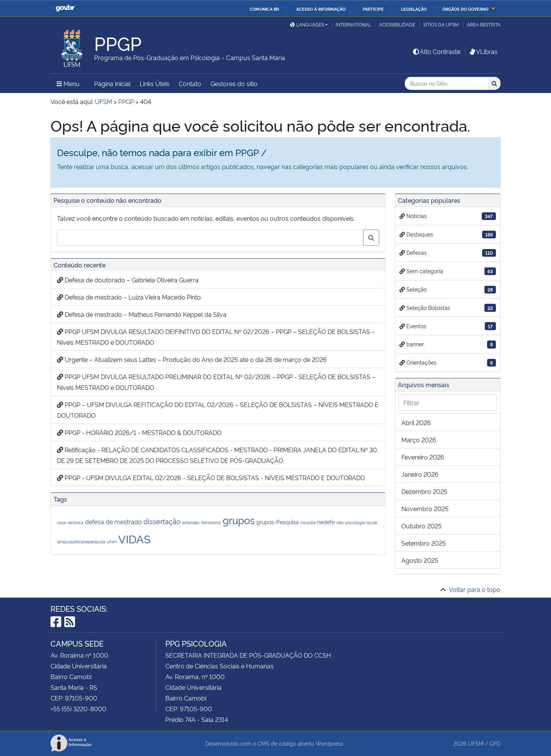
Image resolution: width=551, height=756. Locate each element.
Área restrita (483, 24)
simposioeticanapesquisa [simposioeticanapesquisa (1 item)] (81, 541)
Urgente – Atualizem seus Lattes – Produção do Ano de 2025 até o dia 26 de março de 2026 (192, 359)
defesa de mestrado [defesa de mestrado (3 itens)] (113, 521)
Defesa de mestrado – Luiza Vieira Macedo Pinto (129, 297)
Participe (373, 9)
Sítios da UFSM (441, 24)
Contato (190, 83)
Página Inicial (112, 83)
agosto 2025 (419, 560)
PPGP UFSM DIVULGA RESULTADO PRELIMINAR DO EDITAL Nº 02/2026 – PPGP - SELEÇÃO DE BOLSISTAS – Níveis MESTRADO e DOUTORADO (216, 381)
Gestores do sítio (234, 83)
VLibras (482, 51)
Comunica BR (264, 9)
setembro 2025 (423, 543)
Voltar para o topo (470, 589)
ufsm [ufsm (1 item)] (112, 541)
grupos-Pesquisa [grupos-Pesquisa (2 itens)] (277, 521)
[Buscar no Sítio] (446, 83)
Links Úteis (155, 83)
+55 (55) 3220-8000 (78, 708)
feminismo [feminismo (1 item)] (211, 522)
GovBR (65, 8)
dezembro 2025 (424, 491)
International (353, 24)
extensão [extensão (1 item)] (191, 522)
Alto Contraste (436, 51)
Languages (307, 24)
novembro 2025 (424, 508)
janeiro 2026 (420, 474)
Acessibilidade (397, 24)
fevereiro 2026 (422, 457)
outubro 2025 (421, 525)
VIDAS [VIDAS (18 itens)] (134, 538)
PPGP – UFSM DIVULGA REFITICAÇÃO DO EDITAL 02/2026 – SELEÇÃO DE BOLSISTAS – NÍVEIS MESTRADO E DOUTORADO (217, 409)
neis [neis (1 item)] (340, 522)
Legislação (414, 9)
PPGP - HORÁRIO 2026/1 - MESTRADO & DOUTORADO (139, 432)
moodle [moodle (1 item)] (308, 522)
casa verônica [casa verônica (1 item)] (70, 522)
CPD (494, 743)
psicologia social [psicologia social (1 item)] (361, 522)
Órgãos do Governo (465, 9)
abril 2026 (416, 422)
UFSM (475, 743)
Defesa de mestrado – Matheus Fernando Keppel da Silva (142, 314)
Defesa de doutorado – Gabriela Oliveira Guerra (128, 279)
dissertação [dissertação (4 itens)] (162, 521)
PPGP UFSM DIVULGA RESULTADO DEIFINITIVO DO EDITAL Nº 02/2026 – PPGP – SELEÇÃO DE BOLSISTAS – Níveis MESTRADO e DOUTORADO (216, 336)
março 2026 (418, 439)
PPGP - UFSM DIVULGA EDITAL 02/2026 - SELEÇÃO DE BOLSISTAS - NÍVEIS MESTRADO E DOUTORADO (211, 477)
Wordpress (329, 743)
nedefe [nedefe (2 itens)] (326, 521)
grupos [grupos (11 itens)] (239, 519)
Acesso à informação (321, 9)
